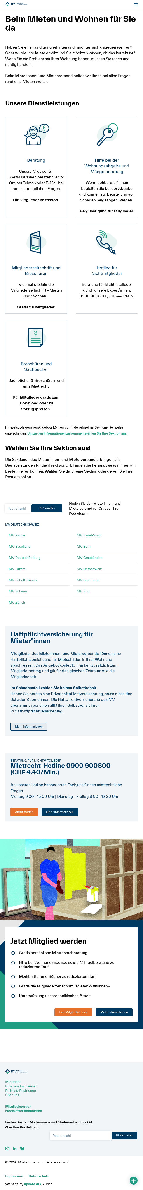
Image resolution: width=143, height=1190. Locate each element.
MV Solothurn (88, 584)
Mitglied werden (18, 1106)
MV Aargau (17, 540)
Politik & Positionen (20, 1090)
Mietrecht (13, 1082)
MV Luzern (17, 573)
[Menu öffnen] (136, 7)
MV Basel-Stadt (89, 540)
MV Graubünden (90, 562)
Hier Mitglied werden (73, 1016)
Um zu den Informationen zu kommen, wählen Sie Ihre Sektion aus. (78, 438)
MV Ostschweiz (89, 573)
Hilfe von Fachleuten (21, 1086)
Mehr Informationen (29, 731)
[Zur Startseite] (29, 6)
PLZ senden (47, 512)
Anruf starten (24, 816)
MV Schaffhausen (23, 584)
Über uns (12, 1095)
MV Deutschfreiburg (24, 562)
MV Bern (84, 551)
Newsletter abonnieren (23, 1111)
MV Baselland (19, 551)
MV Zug (83, 596)
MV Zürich (17, 607)
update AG (32, 1184)
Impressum (14, 1176)
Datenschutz (39, 1176)
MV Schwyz (18, 596)
